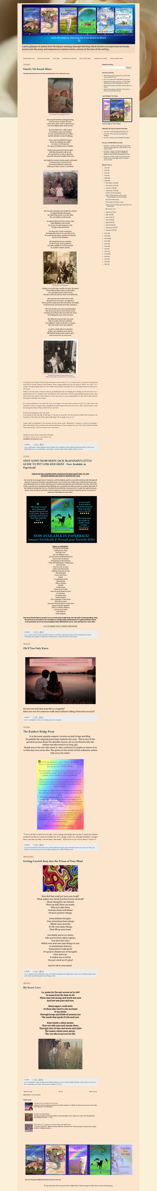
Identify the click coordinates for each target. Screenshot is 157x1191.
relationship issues (30, 449)
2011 (106, 249)
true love (59, 1084)
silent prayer (46, 1084)
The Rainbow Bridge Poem (38, 731)
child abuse (32, 447)
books (35, 635)
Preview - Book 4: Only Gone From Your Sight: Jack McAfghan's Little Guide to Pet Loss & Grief (117, 147)
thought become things (44, 976)
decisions (51, 635)
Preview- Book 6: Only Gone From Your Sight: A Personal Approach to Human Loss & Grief (117, 158)
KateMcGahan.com (29, 58)
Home (61, 1091)
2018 (106, 180)
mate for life (84, 1082)
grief (62, 847)
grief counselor (69, 847)
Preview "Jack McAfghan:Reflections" (116, 131)
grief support (35, 636)
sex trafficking (40, 449)
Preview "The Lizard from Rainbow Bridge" (115, 134)
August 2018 (110, 212)
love (54, 720)
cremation (45, 635)
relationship (30, 1084)
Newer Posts (28, 1091)
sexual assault (59, 449)
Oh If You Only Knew (35, 648)
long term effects (81, 447)
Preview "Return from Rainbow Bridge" (117, 137)
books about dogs (43, 847)
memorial (61, 636)
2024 (106, 168)
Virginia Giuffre (73, 449)
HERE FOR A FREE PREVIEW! (64, 626)
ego (47, 974)
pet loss (67, 636)
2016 (106, 236)
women (80, 449)
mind (89, 974)
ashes (30, 635)
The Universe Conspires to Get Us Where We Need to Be (52, 1124)
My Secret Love (32, 987)
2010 (106, 251)
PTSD (88, 447)
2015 (106, 238)
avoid (38, 720)
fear (42, 720)
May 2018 (109, 220)
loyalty (71, 1082)
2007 (106, 259)
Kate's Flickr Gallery (85, 58)
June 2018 (109, 217)
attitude (31, 974)
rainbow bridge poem (66, 849)
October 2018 (110, 188)
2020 (106, 175)
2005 (106, 264)
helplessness (70, 974)
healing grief (44, 636)
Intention (85, 974)
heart (46, 1082)
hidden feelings (53, 1082)
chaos (36, 974)
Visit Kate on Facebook (100, 58)
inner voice (78, 974)
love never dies (87, 847)
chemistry (32, 1082)
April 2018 (109, 222)
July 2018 (109, 214)
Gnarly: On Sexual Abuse (37, 69)
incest (58, 447)
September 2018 (111, 190)
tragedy (58, 720)
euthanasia (65, 635)
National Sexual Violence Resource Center (47, 382)
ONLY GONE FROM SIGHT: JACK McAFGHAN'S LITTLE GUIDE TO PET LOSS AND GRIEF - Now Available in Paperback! (57, 464)
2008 (106, 256)
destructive (41, 974)
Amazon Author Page (116, 58)
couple (37, 1082)
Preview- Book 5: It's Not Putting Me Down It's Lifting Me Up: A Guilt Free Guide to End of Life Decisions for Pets (117, 152)
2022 (106, 170)
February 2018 (111, 227)
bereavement (33, 847)
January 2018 (110, 230)
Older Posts (93, 1091)
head (64, 974)
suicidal (34, 976)
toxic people (73, 636)
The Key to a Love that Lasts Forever (46, 1103)
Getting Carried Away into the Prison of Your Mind (53, 861)
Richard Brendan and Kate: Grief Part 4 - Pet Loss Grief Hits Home (117, 90)
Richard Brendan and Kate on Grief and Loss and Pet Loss (117, 76)
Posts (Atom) (36, 1095)
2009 (106, 254)
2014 (106, 241)
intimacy (62, 447)
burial (39, 635)
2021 (106, 173)
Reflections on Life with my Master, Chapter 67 (79, 839)
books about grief (54, 847)
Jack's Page (56, 58)
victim (65, 449)
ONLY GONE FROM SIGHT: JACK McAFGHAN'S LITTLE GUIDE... (116, 196)
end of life (58, 635)
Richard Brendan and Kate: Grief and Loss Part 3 (118, 86)
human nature (53, 636)
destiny (42, 1082)
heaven (77, 847)
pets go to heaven (40, 849)
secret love (38, 1084)
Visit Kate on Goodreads (69, 58)
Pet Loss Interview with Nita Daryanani (117, 79)
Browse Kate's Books (43, 58)
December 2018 (111, 183)
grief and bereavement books (78, 635)
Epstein (53, 447)
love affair (65, 1082)
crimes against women (43, 447)
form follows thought (55, 974)
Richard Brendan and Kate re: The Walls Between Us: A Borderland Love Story (117, 82)
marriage (76, 1082)
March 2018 (110, 225)
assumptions (33, 720)
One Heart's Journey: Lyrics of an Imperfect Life (37, 437)
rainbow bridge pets (53, 849)
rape (92, 447)
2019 (106, 178)
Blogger (110, 1185)
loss (51, 720)
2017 (106, 233)
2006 (106, 261)
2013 (106, 244)
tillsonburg (95, 1185)
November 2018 (111, 185)
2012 (106, 246)
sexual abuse (50, 449)
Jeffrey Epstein (70, 447)
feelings (46, 720)
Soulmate (53, 1084)
